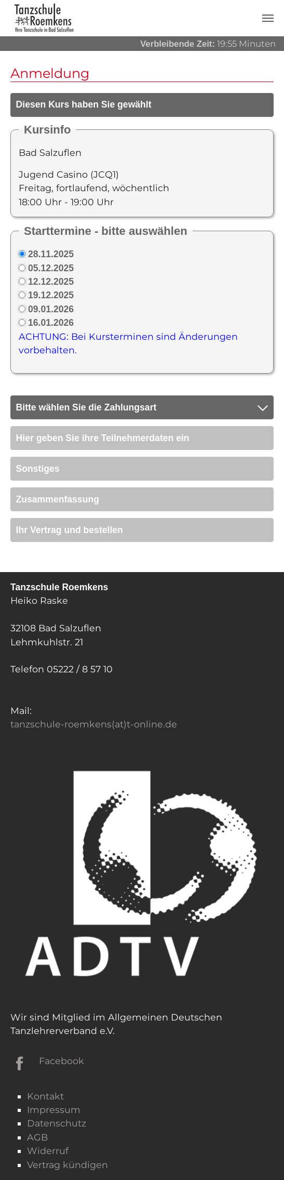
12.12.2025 (51, 281)
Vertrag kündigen (67, 1164)
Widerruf (48, 1150)
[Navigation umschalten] (268, 18)
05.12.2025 (51, 268)
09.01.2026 (51, 309)
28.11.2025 (51, 254)
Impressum (53, 1109)
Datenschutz (56, 1123)
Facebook (61, 1060)
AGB (37, 1137)
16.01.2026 (51, 322)
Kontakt (45, 1096)
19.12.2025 (51, 295)
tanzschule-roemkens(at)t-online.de (93, 724)
